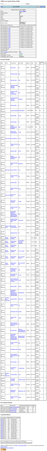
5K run (19, 286)
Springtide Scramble (13, 379)
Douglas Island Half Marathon (21, 337)
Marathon (20, 99)
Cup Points (5, 51)
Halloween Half (14, 73)
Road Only (20, 163)
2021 (9, 33)
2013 (9, 45)
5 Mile (19, 349)
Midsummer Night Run (13, 391)
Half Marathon (21, 292)
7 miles (19, 201)
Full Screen (42, 6)
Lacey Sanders (23, 11)
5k (18, 67)
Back (38, 6)
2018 (9, 37)
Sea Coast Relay (13, 408)
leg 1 (19, 169)
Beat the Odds (14, 80)
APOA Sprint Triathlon (13, 238)
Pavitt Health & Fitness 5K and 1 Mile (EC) (14, 324)
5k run (19, 115)
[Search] (15, 4)
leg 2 (19, 138)
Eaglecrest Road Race (14, 407)
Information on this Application (7, 447)
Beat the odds (13, 115)
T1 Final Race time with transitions (21, 242)
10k (19, 144)
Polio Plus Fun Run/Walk (14, 275)
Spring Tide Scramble (13, 201)
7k (18, 324)
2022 (9, 31)
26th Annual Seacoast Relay (14, 226)
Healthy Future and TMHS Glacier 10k (14, 270)
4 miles (19, 311)
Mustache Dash (14, 232)
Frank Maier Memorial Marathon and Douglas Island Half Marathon (14, 214)
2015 (9, 42)
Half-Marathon (21, 110)
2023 (9, 29)
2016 (9, 40)
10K (19, 343)
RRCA (16, 445)
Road (19, 188)
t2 (18, 237)
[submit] (28, 4)
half (19, 73)
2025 (9, 28)
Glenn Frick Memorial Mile (14, 132)
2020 (9, 34)
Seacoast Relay (14, 138)
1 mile (19, 132)
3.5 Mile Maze (21, 368)
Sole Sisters (7, 138)
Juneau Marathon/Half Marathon (14, 127)
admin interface (4, 446)
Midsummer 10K (21, 391)
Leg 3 (19, 374)
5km (19, 80)
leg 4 (19, 226)
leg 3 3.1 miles (21, 250)
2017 (9, 39)
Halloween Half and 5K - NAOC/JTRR (14, 92)
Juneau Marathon (14, 110)
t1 (18, 245)
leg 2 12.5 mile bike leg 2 (21, 257)
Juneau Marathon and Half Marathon (14, 86)
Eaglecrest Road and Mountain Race (14, 220)
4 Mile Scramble (21, 379)
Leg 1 (19, 195)
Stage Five (20, 298)
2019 (9, 36)
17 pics (21, 53)
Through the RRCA (23, 445)
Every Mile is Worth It (13, 368)
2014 (9, 44)
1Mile (19, 397)
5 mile (19, 317)
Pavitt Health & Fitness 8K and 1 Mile (14, 355)
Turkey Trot (13, 67)
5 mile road (20, 220)
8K (19, 355)
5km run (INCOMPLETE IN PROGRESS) (21, 330)
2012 (9, 47)
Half (19, 127)
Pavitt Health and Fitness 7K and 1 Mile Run (14, 280)
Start (2, 6)
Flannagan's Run (14, 311)
